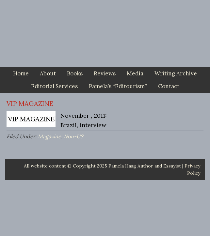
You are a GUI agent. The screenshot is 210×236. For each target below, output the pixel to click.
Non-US (73, 136)
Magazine (49, 136)
